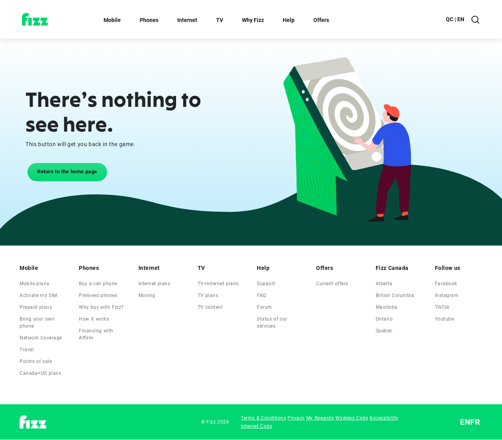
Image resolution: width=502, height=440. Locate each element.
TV (219, 20)
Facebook (446, 283)
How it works (94, 319)
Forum (264, 307)
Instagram (447, 295)
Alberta (384, 283)
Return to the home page (67, 171)
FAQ (261, 295)
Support (266, 283)
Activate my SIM (38, 295)
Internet (187, 20)
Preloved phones (98, 295)
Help (289, 20)
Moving (146, 295)
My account (413, 19)
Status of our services (272, 322)
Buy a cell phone (98, 283)
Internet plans (154, 283)
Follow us (447, 268)
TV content (210, 307)
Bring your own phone (37, 322)
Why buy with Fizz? (101, 307)
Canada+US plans (40, 373)
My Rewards (320, 418)
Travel (27, 349)
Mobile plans (34, 283)
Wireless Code (351, 418)
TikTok (442, 307)
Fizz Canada (392, 268)
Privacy (296, 418)
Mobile (112, 20)
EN (465, 422)
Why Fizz (253, 20)
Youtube (444, 319)
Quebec (384, 331)
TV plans (208, 295)
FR (475, 422)
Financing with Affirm (96, 334)
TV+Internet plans (218, 283)
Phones (149, 20)
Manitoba (387, 307)
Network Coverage (41, 338)
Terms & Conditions (263, 418)
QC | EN (455, 19)
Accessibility (383, 418)
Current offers (332, 283)
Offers (321, 20)
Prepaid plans (36, 307)
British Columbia (395, 295)
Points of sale (36, 361)
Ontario (384, 319)
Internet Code (256, 426)
